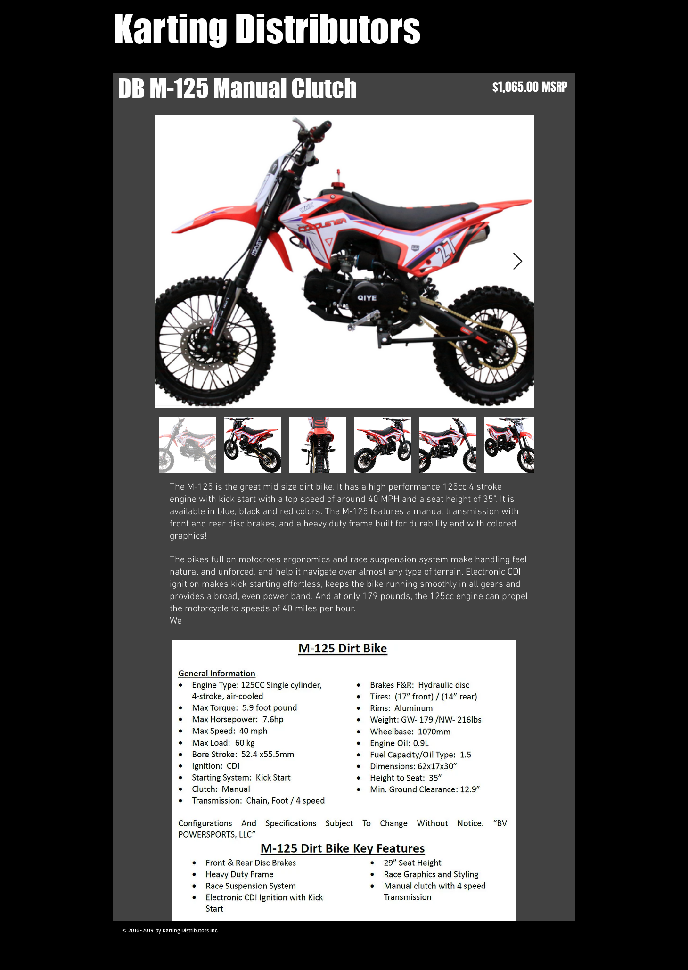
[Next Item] (517, 262)
